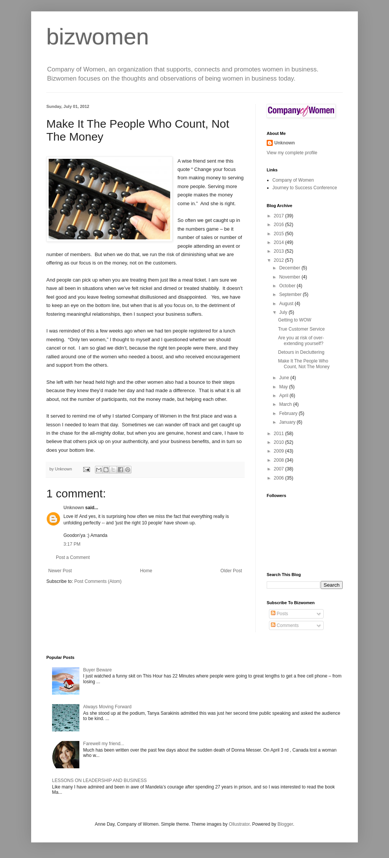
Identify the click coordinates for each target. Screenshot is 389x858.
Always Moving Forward (107, 706)
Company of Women (293, 180)
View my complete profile (292, 152)
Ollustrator (239, 824)
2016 (279, 224)
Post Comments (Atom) (98, 581)
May (284, 386)
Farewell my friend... (103, 743)
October (288, 285)
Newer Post (60, 570)
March (286, 404)
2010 (279, 442)
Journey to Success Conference (304, 187)
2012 (279, 260)
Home (146, 570)
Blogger (285, 824)
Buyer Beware (97, 670)
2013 (279, 251)
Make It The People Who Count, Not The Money (304, 363)
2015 (279, 233)
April (284, 395)
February (289, 413)
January (288, 422)
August (287, 303)
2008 (279, 460)
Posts (279, 613)
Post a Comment (73, 557)
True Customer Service (301, 329)
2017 (279, 215)
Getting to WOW (294, 320)
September (291, 294)
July (284, 312)
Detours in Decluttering (301, 352)
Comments (285, 625)
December (290, 268)
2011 (279, 433)
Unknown (73, 507)
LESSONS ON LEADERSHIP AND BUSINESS (99, 780)
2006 (279, 478)
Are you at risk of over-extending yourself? (301, 340)
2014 (279, 242)
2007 (279, 469)
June (284, 377)
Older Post (231, 570)
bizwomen (97, 36)
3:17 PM (72, 544)
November (290, 277)
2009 (279, 451)
